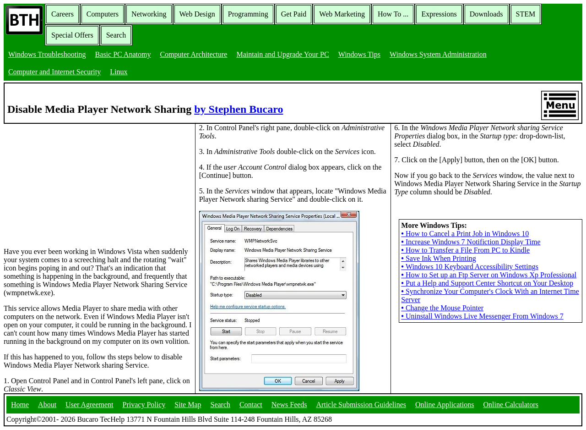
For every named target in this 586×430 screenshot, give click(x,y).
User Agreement (89, 404)
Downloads (486, 14)
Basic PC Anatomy (123, 54)
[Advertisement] (72, 181)
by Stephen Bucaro (238, 109)
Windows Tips (359, 54)
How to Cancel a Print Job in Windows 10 (465, 233)
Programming (248, 14)
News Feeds (289, 404)
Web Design (197, 14)
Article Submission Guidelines (361, 404)
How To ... (393, 14)
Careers (62, 14)
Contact (250, 404)
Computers (103, 14)
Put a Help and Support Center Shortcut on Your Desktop (487, 283)
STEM (526, 14)
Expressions (438, 14)
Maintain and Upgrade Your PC (282, 54)
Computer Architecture (193, 54)
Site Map (187, 404)
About (47, 404)
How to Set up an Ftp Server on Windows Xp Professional (488, 275)
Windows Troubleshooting (47, 54)
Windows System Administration (438, 54)
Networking (148, 14)
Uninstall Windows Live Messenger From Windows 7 (482, 316)
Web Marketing (342, 14)
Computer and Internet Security (54, 72)
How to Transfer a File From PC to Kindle (465, 250)
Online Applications (444, 404)
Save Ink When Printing (438, 258)
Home (20, 404)
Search (116, 35)
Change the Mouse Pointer (442, 308)
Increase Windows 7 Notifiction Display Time (470, 242)
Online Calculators (510, 404)
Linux (118, 72)
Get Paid (294, 14)
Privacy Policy (144, 404)
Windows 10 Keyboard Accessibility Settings (469, 266)
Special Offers (72, 35)
